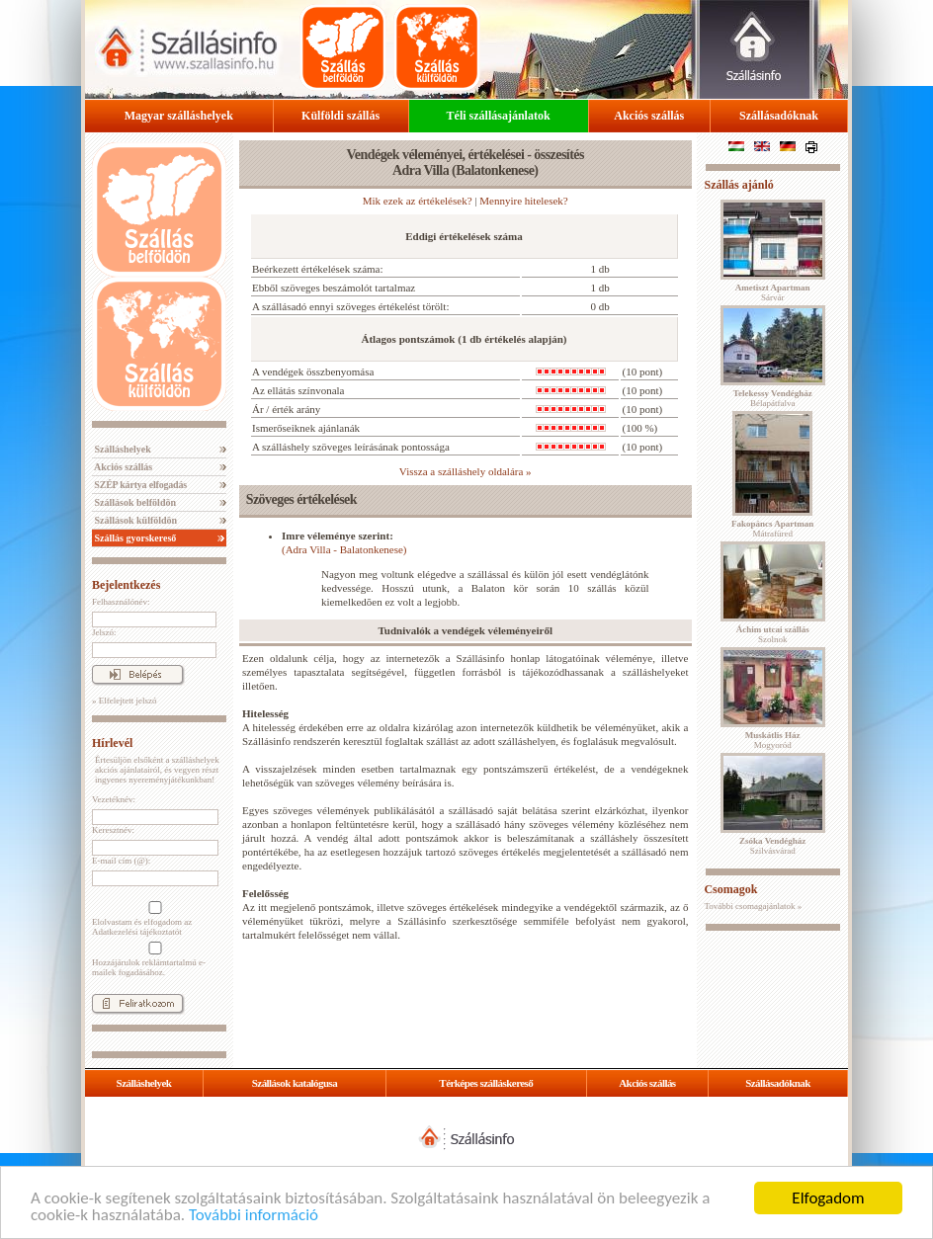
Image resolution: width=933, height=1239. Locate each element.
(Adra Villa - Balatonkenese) (344, 549)
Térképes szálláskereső (486, 1083)
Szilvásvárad (772, 846)
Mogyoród (773, 740)
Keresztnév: (113, 830)
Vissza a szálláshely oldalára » (465, 471)
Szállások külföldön (134, 520)
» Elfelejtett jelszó (124, 700)
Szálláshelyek (121, 449)
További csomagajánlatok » (753, 906)
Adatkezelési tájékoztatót (137, 932)
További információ (253, 1215)
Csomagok (730, 889)
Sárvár (772, 292)
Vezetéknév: (113, 799)
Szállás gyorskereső (134, 538)
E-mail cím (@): (121, 861)
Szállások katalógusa (295, 1083)
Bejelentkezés (126, 585)
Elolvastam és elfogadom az (153, 919)
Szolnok (772, 634)
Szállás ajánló (738, 185)
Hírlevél (112, 743)
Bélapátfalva (772, 398)
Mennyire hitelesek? (523, 200)
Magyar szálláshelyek (179, 116)
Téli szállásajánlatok (499, 116)
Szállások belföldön (134, 502)
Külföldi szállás (340, 116)
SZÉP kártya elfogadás (139, 484)
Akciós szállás (649, 116)
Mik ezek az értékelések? (417, 200)
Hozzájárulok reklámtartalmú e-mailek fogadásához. (153, 959)
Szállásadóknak (778, 116)
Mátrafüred (772, 528)
